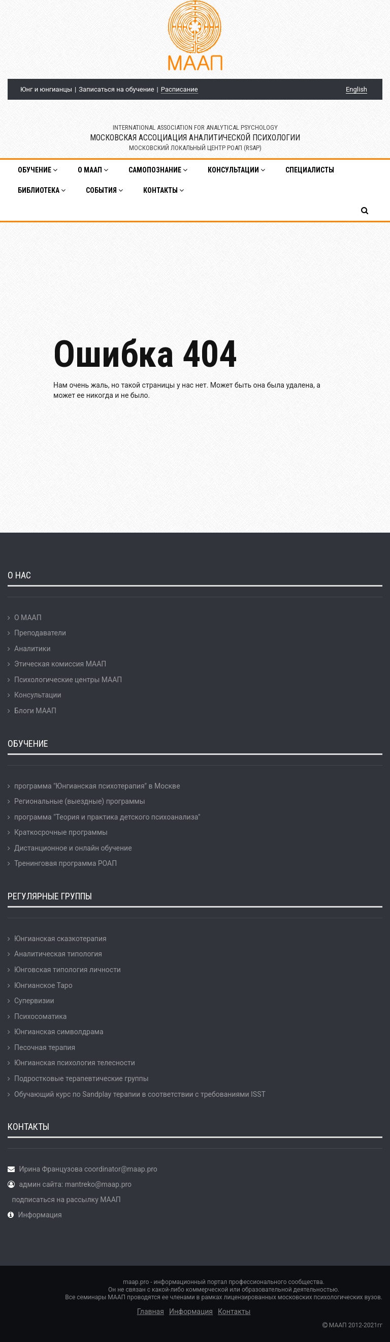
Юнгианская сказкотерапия (60, 939)
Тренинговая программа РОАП (65, 863)
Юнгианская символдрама (59, 1032)
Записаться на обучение (116, 89)
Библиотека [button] (42, 190)
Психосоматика (40, 1016)
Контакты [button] (163, 190)
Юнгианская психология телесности (74, 1063)
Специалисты (309, 170)
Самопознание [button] (157, 170)
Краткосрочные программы (61, 832)
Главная (150, 1311)
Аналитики (32, 649)
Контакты (234, 1311)
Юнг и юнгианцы (46, 89)
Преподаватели (40, 633)
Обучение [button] (37, 170)
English (356, 89)
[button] (365, 210)
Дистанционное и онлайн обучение (73, 848)
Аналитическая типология (58, 954)
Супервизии (34, 1001)
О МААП (28, 618)
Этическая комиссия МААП (60, 664)
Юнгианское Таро (43, 985)
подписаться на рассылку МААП (66, 1199)
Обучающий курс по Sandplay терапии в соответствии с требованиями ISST (140, 1094)
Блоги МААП (35, 711)
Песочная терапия (44, 1047)
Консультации (37, 695)
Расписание (179, 89)
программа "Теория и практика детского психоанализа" (107, 817)
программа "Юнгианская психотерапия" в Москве (97, 786)
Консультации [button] (236, 170)
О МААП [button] (93, 170)
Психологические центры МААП (68, 680)
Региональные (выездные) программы (79, 801)
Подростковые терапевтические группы (81, 1078)
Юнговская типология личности (67, 970)
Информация (39, 1215)
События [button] (104, 190)
